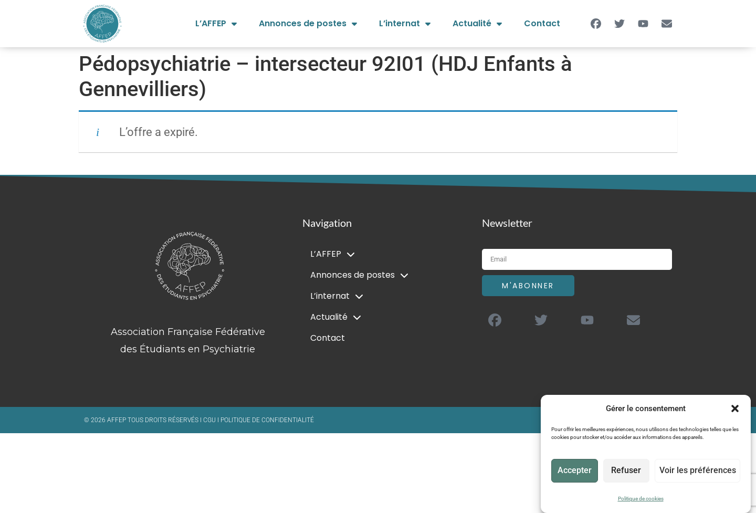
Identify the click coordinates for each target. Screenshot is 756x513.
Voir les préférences (699, 471)
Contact (542, 23)
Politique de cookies (641, 498)
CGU (210, 420)
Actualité (477, 23)
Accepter (575, 471)
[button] (735, 408)
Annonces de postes (308, 23)
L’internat (404, 23)
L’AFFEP (216, 23)
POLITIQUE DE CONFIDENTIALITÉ (267, 420)
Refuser (628, 471)
